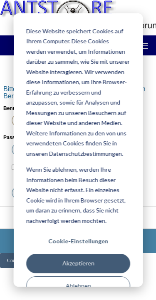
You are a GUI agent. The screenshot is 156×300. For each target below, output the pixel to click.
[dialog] (78, 150)
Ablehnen (78, 285)
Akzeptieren (78, 263)
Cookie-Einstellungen (78, 241)
